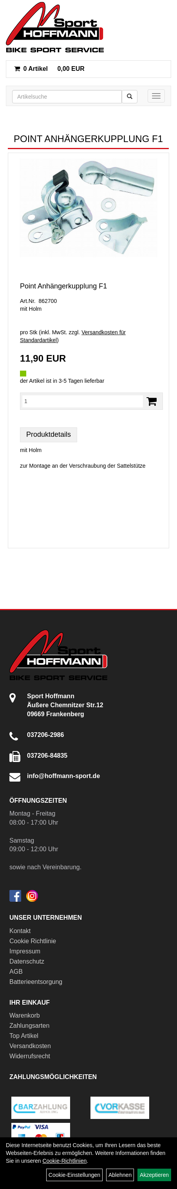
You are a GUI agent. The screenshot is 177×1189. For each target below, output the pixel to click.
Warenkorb (24, 1015)
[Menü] (156, 96)
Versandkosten (30, 1046)
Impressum (24, 951)
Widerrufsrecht (29, 1056)
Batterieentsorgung (35, 981)
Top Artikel (23, 1035)
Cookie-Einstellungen (74, 1175)
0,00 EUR (49, 68)
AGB (16, 971)
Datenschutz (26, 961)
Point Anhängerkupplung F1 (63, 286)
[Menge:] (82, 401)
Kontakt (20, 931)
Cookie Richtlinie (32, 941)
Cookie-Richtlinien (64, 1161)
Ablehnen (120, 1175)
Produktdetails (48, 434)
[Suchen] (129, 96)
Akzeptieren (154, 1175)
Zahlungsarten (29, 1025)
